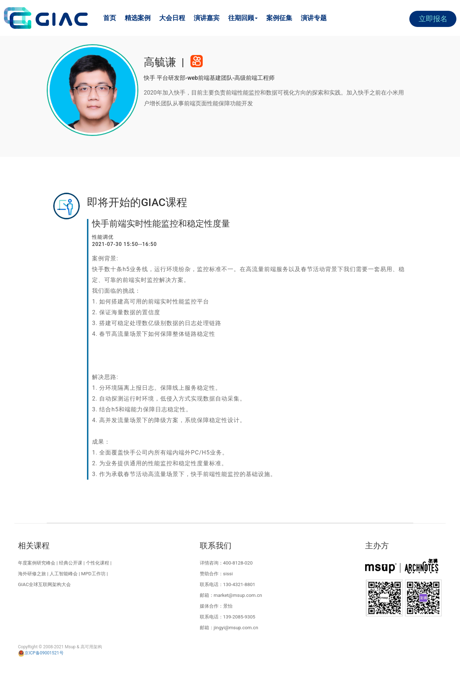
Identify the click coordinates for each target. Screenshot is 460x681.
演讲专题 (314, 18)
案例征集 (279, 18)
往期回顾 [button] (243, 18)
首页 (109, 18)
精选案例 (138, 18)
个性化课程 (97, 563)
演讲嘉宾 (207, 18)
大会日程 (172, 18)
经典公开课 (70, 563)
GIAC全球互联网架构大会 (44, 584)
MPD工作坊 (93, 573)
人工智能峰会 (64, 573)
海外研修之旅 (32, 573)
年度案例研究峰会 (36, 563)
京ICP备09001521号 (41, 652)
